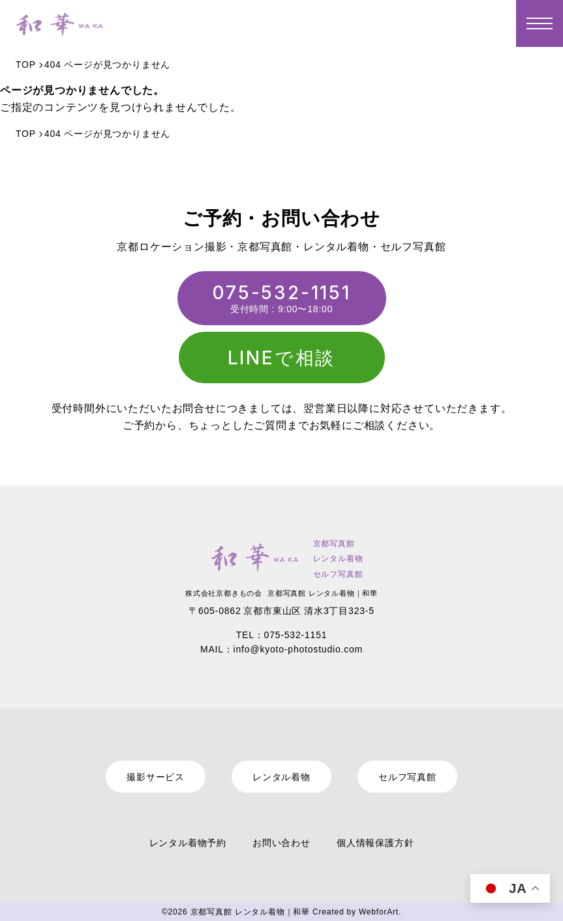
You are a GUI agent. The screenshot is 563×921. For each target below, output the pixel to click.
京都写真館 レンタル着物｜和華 (250, 911)
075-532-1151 (281, 293)
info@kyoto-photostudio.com (298, 649)
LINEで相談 (282, 358)
